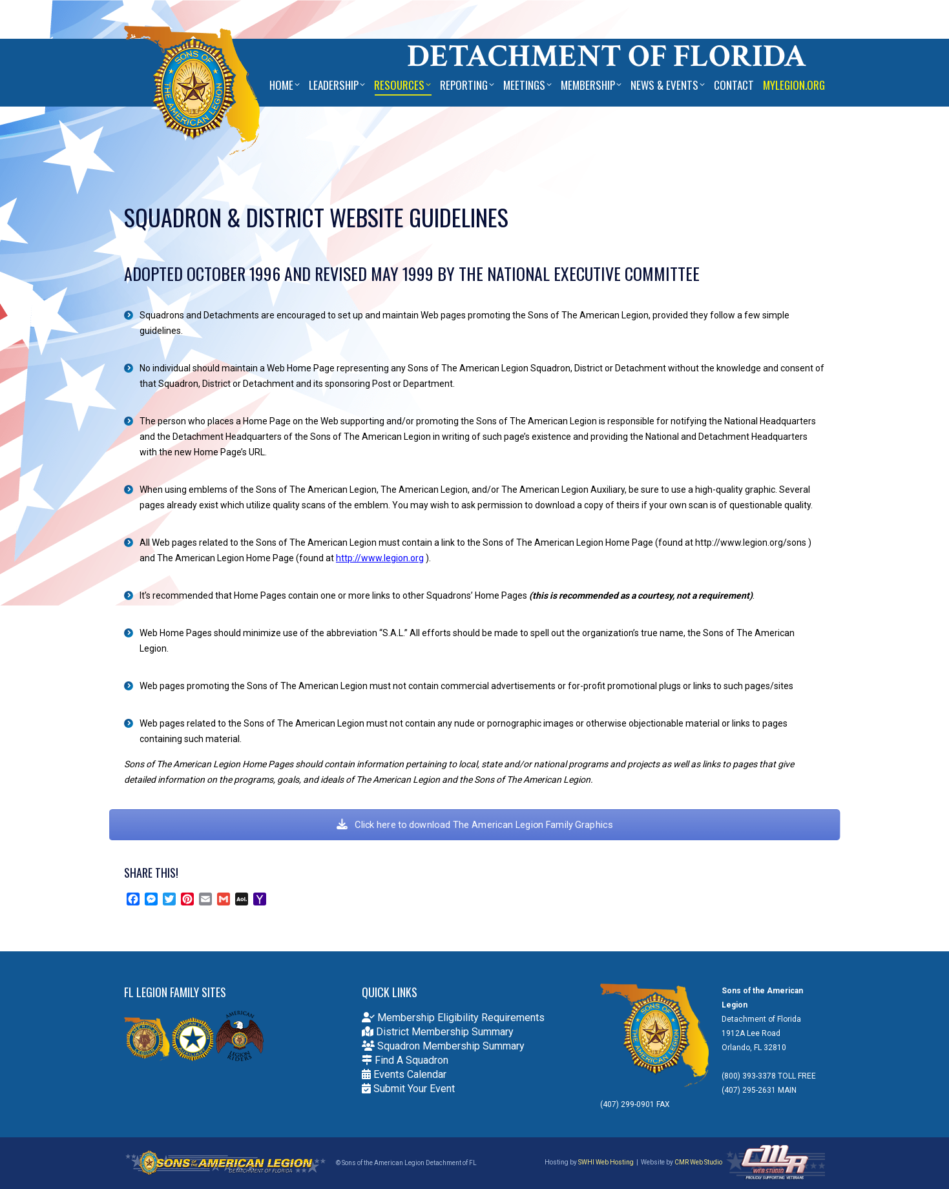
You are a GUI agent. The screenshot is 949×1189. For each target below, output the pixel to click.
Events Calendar (404, 1074)
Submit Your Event (408, 1088)
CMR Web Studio (698, 1162)
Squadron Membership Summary (443, 1046)
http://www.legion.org (380, 558)
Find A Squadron (405, 1060)
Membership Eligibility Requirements (453, 1017)
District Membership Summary (438, 1032)
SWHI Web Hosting (606, 1162)
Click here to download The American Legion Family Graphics (475, 825)
